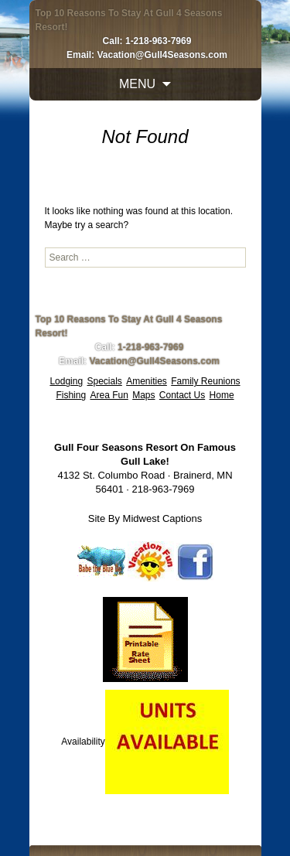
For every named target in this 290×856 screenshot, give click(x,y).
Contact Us (182, 395)
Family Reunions (205, 381)
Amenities (146, 381)
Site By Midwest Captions (145, 518)
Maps (143, 395)
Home (222, 395)
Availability (82, 741)
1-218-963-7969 (158, 41)
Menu (137, 83)
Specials (104, 381)
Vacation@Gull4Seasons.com (162, 54)
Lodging (66, 381)
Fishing (71, 395)
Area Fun (109, 395)
